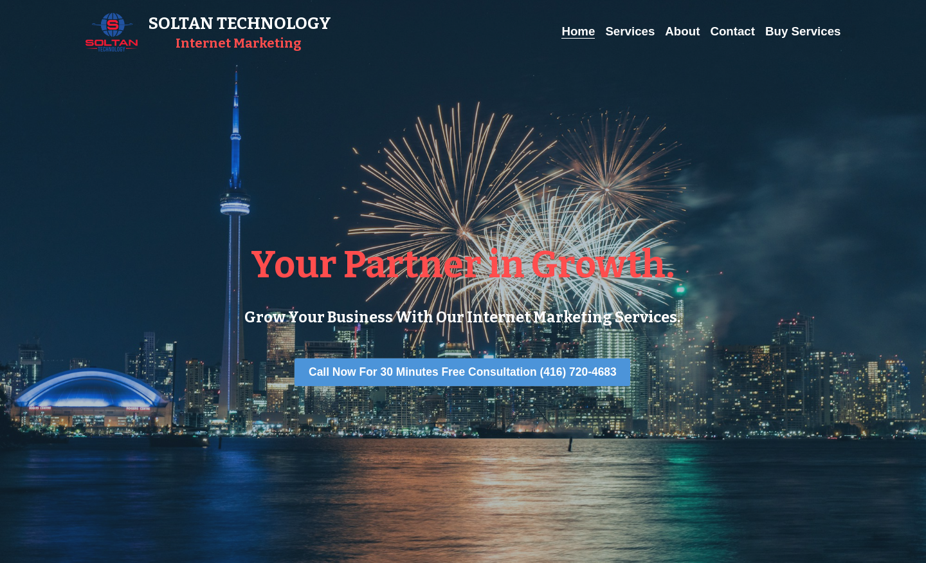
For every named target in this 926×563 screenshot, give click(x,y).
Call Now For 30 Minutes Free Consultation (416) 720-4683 (463, 372)
